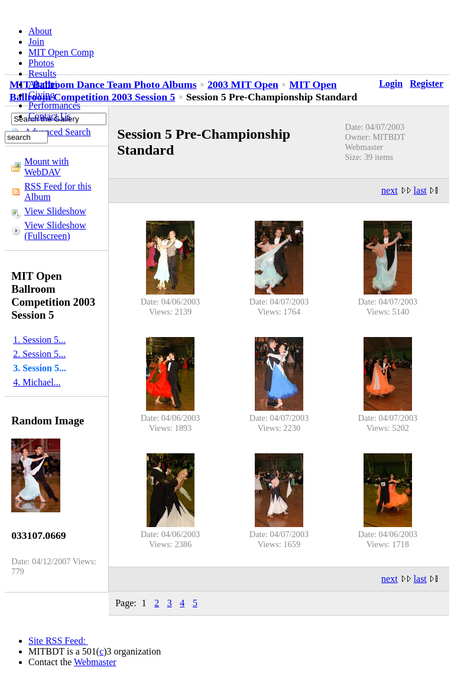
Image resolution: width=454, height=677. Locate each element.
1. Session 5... (39, 340)
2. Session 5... (39, 354)
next (389, 190)
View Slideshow (55, 211)
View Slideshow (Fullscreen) (55, 230)
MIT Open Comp (61, 52)
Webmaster (95, 662)
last (420, 190)
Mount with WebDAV (46, 166)
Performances (54, 105)
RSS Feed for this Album (57, 191)
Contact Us (49, 116)
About (40, 31)
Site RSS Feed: (58, 641)
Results (42, 73)
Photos (41, 63)
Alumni (42, 84)
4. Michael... (36, 382)
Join (36, 42)
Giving (41, 95)
